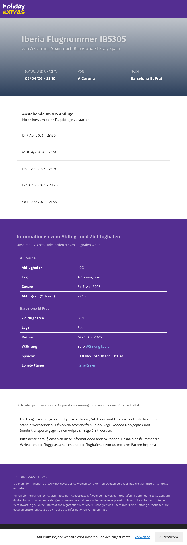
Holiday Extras (13, 9)
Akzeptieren (168, 537)
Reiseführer (86, 365)
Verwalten (142, 537)
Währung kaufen (98, 346)
